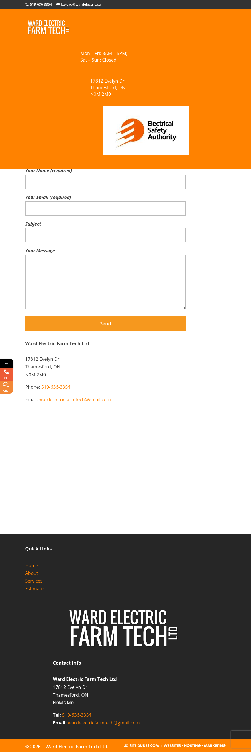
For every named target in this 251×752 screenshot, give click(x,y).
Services (34, 581)
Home (31, 565)
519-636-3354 (55, 387)
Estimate (34, 588)
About (31, 573)
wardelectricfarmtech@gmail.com (75, 399)
